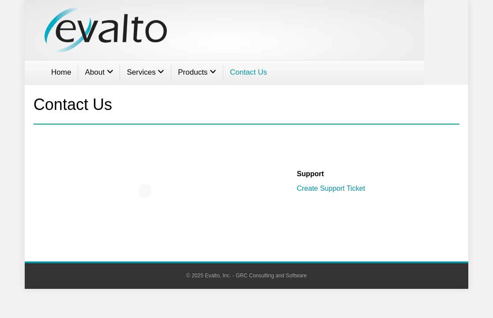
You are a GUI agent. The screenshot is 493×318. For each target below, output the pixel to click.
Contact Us (248, 72)
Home (61, 72)
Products (197, 72)
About (99, 72)
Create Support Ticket (331, 188)
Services (145, 72)
